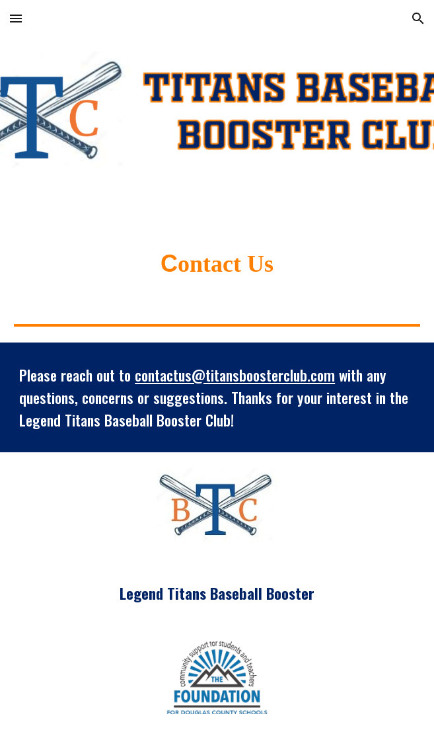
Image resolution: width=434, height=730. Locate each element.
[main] (217, 264)
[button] (16, 18)
